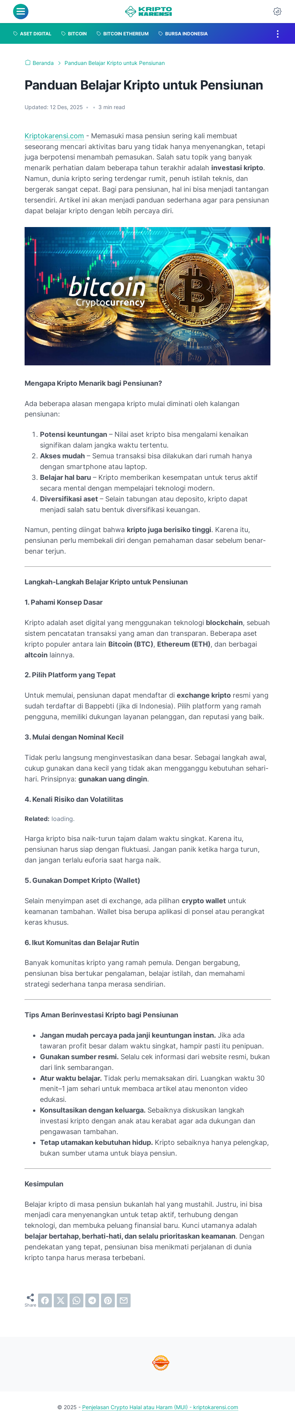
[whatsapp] (76, 1300)
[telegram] (92, 1300)
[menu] (20, 11)
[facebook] (45, 1300)
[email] (124, 1300)
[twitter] (61, 1300)
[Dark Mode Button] (277, 11)
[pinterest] (108, 1300)
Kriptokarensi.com (54, 136)
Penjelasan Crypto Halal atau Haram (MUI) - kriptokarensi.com (160, 1407)
